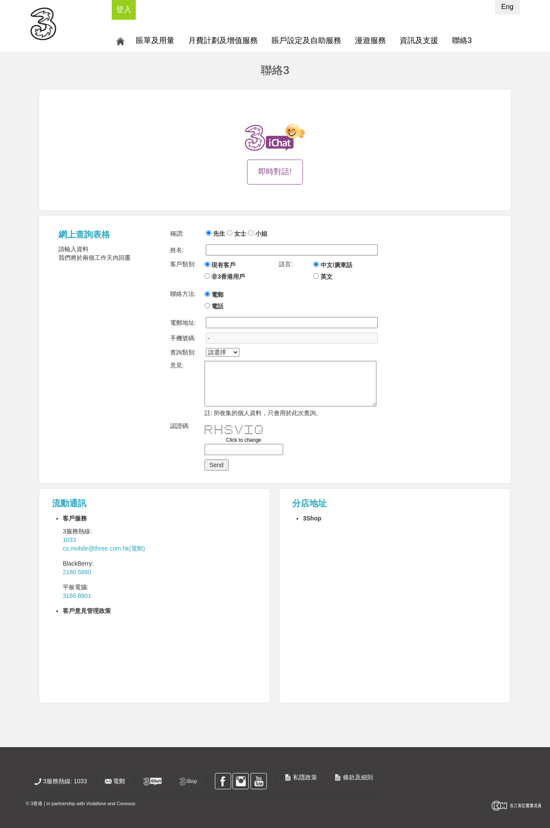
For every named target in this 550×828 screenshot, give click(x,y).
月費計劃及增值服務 (223, 40)
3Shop (312, 518)
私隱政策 (300, 777)
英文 (327, 276)
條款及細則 (353, 777)
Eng (507, 6)
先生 (219, 233)
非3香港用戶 (228, 276)
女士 (240, 233)
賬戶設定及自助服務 (306, 40)
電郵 (217, 294)
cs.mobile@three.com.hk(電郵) (104, 548)
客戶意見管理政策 (87, 610)
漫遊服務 (370, 40)
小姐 (261, 233)
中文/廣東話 (336, 265)
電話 (217, 306)
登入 (123, 9)
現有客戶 (223, 265)
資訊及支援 (419, 40)
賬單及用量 (155, 40)
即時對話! (274, 171)
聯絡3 (462, 40)
